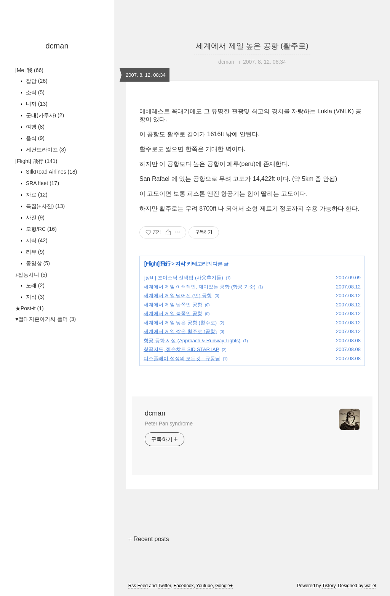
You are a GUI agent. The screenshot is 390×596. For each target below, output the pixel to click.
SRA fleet (41, 183)
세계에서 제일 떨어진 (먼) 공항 (178, 295)
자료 (36, 195)
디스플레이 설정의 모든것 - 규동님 (182, 358)
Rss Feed (138, 585)
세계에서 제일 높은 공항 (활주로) (252, 46)
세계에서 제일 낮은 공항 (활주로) (180, 322)
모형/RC (40, 229)
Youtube (204, 585)
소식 (34, 92)
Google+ (224, 585)
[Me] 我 (29, 70)
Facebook (184, 585)
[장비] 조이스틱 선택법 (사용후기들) (183, 277)
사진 (34, 217)
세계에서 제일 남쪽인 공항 (173, 305)
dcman (56, 46)
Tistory (329, 585)
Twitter (164, 585)
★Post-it (29, 308)
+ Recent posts (148, 539)
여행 (34, 127)
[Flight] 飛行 (36, 161)
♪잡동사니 (31, 275)
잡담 (36, 81)
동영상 (37, 263)
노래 (34, 285)
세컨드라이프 (45, 150)
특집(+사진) (44, 206)
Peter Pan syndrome (169, 423)
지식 (36, 240)
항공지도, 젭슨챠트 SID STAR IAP (181, 349)
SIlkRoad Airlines (50, 172)
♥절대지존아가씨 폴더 (45, 319)
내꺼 (36, 104)
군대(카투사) (44, 115)
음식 (34, 138)
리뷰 (34, 252)
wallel (370, 585)
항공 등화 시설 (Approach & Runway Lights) (192, 340)
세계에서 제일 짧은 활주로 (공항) (180, 331)
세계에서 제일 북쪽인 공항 (173, 313)
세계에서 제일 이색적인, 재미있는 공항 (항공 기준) (200, 287)
